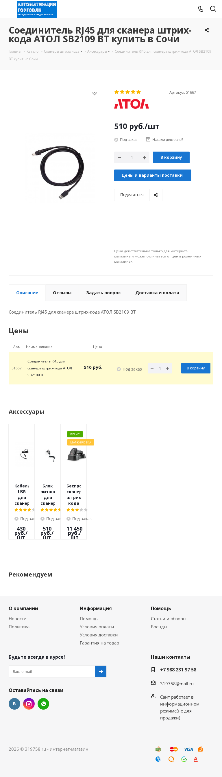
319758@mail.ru (177, 683)
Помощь (89, 618)
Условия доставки (99, 635)
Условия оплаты (97, 626)
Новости (18, 618)
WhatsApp (43, 704)
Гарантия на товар (99, 643)
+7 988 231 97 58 (178, 669)
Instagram (29, 704)
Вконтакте (14, 704)
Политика (19, 626)
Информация (96, 608)
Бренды (159, 626)
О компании (23, 608)
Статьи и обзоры (168, 618)
